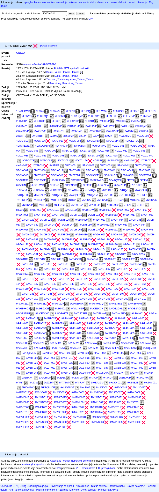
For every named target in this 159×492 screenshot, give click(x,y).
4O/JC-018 (57, 140)
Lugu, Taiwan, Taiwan (66, 75)
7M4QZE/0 (141, 190)
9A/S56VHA (128, 343)
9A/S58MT (94, 348)
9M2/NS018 (135, 417)
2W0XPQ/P (112, 131)
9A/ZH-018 (137, 358)
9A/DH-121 (40, 244)
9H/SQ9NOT (67, 387)
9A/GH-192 (100, 293)
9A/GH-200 (32, 298)
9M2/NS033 (78, 422)
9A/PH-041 (93, 328)
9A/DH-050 (86, 224)
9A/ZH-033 (50, 367)
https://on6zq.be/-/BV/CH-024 (39, 64)
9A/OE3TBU (23, 313)
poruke (113, 2)
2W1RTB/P (38, 135)
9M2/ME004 (60, 417)
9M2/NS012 (116, 417)
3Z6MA (54, 135)
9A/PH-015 (50, 318)
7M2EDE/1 (108, 190)
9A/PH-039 (58, 328)
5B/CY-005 (141, 165)
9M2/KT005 (41, 407)
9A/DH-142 (28, 249)
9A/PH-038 (40, 328)
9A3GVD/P (78, 377)
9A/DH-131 (129, 244)
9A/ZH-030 (137, 362)
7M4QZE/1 (22, 195)
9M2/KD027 (97, 397)
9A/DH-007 (58, 214)
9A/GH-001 (110, 259)
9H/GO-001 (115, 382)
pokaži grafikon (48, 45)
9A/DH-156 (135, 249)
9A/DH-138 (147, 244)
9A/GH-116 (28, 279)
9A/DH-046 (50, 224)
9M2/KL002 (97, 402)
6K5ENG (54, 185)
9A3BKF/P (27, 377)
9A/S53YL (38, 343)
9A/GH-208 (104, 298)
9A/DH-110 (103, 239)
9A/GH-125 (82, 279)
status (93, 2)
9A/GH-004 (146, 259)
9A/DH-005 (22, 214)
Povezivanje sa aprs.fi (62, 486)
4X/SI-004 (129, 160)
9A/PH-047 (58, 333)
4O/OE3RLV (93, 140)
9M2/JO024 (22, 392)
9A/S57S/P (76, 348)
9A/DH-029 (81, 219)
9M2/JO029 (59, 392)
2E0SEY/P (111, 116)
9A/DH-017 (129, 214)
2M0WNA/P (55, 126)
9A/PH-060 (75, 338)
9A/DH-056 (22, 229)
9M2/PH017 (59, 427)
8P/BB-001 (36, 209)
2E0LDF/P (150, 111)
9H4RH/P (85, 387)
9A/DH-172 (103, 254)
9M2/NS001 (79, 417)
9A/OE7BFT (80, 313)
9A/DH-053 (121, 224)
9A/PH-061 (93, 338)
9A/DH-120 (22, 244)
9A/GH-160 (22, 288)
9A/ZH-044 (32, 372)
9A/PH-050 (111, 333)
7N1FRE (109, 195)
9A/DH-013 (112, 214)
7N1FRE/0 (125, 195)
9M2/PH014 (22, 427)
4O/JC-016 (40, 140)
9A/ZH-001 (48, 353)
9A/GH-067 (104, 269)
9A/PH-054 (146, 333)
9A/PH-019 (85, 318)
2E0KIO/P (118, 111)
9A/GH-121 (46, 279)
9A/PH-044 (146, 328)
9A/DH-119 (139, 239)
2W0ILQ (125, 126)
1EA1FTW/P (23, 111)
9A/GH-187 (64, 293)
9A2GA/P (119, 372)
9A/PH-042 (111, 328)
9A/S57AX (145, 343)
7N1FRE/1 (142, 195)
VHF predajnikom (85, 468)
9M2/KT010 (96, 407)
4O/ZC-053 (58, 155)
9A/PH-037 (22, 328)
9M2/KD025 (59, 397)
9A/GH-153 (122, 283)
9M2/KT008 (59, 407)
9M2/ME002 (23, 417)
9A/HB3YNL (116, 303)
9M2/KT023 (77, 412)
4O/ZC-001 (118, 145)
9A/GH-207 (86, 298)
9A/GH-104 (130, 274)
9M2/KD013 (22, 397)
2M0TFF (38, 126)
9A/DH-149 (64, 249)
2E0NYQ (26, 116)
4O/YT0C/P (61, 145)
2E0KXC (134, 111)
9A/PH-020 (103, 318)
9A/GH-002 (128, 259)
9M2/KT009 (77, 407)
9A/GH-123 (64, 279)
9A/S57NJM (58, 348)
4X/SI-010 (38, 165)
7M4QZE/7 (75, 195)
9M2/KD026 (78, 397)
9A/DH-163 (50, 254)
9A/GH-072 (140, 269)
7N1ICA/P (27, 205)
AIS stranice (82, 486)
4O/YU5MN (80, 145)
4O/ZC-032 (121, 150)
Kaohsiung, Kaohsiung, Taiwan (66, 83)
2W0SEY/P (59, 131)
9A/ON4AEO (119, 313)
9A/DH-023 (46, 219)
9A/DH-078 (147, 229)
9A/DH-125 (76, 244)
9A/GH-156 (140, 283)
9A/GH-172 (112, 288)
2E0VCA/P (146, 116)
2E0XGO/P (40, 121)
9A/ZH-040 (137, 367)
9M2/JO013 (121, 387)
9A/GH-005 (28, 264)
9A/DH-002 (123, 209)
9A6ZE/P (48, 382)
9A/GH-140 (68, 283)
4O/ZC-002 (136, 145)
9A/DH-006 (40, 214)
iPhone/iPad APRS (107, 489)
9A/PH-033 (93, 323)
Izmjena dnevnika (24, 489)
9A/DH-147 (46, 249)
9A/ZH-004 (100, 353)
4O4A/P (97, 160)
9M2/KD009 (133, 392)
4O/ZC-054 (76, 155)
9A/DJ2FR (121, 254)
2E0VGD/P (22, 121)
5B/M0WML (145, 175)
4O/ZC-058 (112, 155)
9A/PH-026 (22, 323)
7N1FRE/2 (22, 200)
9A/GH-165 (58, 288)
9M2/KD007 (115, 392)
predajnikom (108, 468)
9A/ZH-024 (85, 362)
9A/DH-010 (76, 214)
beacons (103, 2)
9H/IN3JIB (133, 382)
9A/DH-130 (112, 244)
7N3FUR (43, 205)
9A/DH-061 (40, 229)
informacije (48, 2)
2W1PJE (144, 131)
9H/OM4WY (28, 387)
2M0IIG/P (105, 121)
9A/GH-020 (100, 264)
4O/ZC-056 (94, 155)
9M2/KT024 (96, 412)
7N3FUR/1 (59, 205)
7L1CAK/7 (38, 190)
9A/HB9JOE (42, 308)
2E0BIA (40, 111)
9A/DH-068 (76, 229)
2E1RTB (89, 121)
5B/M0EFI (128, 175)
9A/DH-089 (81, 234)
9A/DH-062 (58, 229)
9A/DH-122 (58, 244)
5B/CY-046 (22, 175)
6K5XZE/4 (103, 185)
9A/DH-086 (64, 234)
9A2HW (134, 372)
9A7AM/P (64, 382)
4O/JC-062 (75, 140)
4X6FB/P (54, 165)
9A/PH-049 (93, 333)
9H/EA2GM (97, 382)
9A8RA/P (80, 382)
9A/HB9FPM (135, 303)
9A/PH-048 (75, 333)
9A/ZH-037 (102, 367)
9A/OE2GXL (116, 308)
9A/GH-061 (68, 269)
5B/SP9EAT (77, 180)
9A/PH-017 (67, 318)
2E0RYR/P (94, 116)
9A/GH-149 (104, 283)
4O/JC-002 (143, 135)
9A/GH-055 (32, 269)
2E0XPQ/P (73, 121)
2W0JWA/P (22, 131)
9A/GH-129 (118, 279)
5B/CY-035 (92, 170)
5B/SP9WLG (97, 180)
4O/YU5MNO (99, 145)
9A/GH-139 (50, 283)
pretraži (132, 2)
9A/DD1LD (71, 209)
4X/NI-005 (113, 160)
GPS (57, 468)
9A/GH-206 (68, 298)
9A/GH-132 (136, 279)
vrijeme (73, 2)
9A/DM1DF (22, 259)
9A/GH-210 (140, 298)
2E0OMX (60, 116)
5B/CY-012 (57, 170)
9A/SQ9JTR (149, 348)
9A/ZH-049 (85, 372)
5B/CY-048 (57, 175)
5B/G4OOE (92, 175)
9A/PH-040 (75, 328)
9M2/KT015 (22, 412)
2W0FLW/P (108, 126)
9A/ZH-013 (102, 358)
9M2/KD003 (77, 392)
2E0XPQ (57, 121)
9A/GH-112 (148, 274)
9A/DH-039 (32, 224)
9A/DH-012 (94, 214)
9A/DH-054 (139, 224)
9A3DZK (61, 377)
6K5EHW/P (37, 185)
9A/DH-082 (46, 234)
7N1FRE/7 (39, 200)
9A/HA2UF (58, 303)
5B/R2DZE (40, 180)
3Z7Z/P (83, 135)
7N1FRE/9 (56, 200)
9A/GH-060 (50, 269)
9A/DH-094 (117, 234)
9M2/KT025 (114, 412)
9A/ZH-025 (102, 362)
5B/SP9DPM (58, 180)
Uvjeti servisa (88, 489)
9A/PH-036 (146, 323)
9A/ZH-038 (120, 367)
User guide (6, 486)
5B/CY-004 (123, 165)
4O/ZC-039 (22, 155)
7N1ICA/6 (151, 200)
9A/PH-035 (128, 323)
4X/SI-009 (21, 165)
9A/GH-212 (40, 303)
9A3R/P (93, 377)
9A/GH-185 (46, 293)
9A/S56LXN (109, 343)
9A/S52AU (144, 338)
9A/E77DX (40, 259)
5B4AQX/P (115, 180)
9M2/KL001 (78, 402)
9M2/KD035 (22, 402)
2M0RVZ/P (22, 126)
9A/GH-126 (100, 279)
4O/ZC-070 (147, 155)
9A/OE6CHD (42, 313)
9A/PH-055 (22, 338)
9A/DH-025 (64, 219)
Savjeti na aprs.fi (136, 486)
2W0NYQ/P (40, 131)
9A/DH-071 (112, 229)
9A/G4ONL (93, 259)
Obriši (81, 13)
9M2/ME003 (42, 417)
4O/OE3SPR (113, 140)
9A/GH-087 (76, 274)
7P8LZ (140, 205)
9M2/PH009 (134, 422)
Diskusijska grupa (38, 486)
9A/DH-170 (86, 254)
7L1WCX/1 (56, 190)
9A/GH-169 (94, 288)
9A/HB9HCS (23, 308)
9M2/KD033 (134, 397)
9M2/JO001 (102, 387)
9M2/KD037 (59, 402)
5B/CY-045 (145, 170)
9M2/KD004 (96, 392)
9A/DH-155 (117, 249)
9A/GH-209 (122, 298)
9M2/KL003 (115, 402)
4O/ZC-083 (46, 160)
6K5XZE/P (120, 185)
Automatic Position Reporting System (70, 460)
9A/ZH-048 (67, 372)
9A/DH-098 (32, 239)
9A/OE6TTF (61, 313)
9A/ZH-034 (67, 367)
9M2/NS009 (98, 417)
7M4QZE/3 (57, 195)
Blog (23, 486)
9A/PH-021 (121, 318)
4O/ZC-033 (139, 150)
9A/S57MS (40, 348)
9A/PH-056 (40, 338)
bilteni (122, 2)
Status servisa (99, 486)
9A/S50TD (110, 338)
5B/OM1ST (22, 180)
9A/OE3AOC (135, 308)
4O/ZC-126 (81, 160)
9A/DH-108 (68, 239)
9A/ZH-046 (50, 372)
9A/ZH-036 (85, 367)
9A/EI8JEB (57, 259)
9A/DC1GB (53, 209)
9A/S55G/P (56, 343)
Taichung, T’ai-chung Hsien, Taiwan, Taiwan (70, 79)
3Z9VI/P (108, 135)
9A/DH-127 (94, 244)
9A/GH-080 (58, 274)
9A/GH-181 (28, 293)
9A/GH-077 (40, 274)
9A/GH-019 (82, 264)
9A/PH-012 (32, 318)
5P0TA (130, 180)
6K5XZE (87, 185)
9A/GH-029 (118, 264)
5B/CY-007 (22, 170)
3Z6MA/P (68, 135)
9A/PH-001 (137, 313)
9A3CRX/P (45, 377)
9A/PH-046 (40, 333)
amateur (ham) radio (33, 464)
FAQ (16, 486)
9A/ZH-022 (67, 362)
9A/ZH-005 (118, 353)
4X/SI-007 (146, 160)
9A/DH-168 (68, 254)
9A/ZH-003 (83, 353)
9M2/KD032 (116, 397)
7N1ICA (72, 200)
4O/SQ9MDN (42, 145)
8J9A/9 (20, 209)
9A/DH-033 (99, 219)
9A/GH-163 (40, 288)
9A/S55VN (74, 343)
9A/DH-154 (99, 249)
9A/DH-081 (28, 234)
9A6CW (34, 382)
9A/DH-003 (141, 209)
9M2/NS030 (59, 422)
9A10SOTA (102, 372)
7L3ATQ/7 (90, 190)
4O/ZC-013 (68, 150)
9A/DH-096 (135, 234)
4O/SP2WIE (23, 145)
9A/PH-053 (128, 333)
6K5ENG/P (71, 185)
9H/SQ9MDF (48, 387)
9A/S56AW (91, 343)
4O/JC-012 (22, 140)
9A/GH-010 (46, 264)
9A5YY (20, 382)
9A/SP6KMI (130, 348)
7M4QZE (124, 190)
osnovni (83, 2)
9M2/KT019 (41, 412)
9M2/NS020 (22, 422)
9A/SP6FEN (112, 348)
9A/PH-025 (138, 318)
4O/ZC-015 (103, 150)
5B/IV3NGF (110, 175)
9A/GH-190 (82, 293)
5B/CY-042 (110, 170)
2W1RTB (21, 135)
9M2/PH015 (41, 427)
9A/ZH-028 (120, 362)
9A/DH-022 (28, 219)
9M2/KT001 (133, 402)
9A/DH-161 (32, 254)
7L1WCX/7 (73, 190)
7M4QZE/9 (93, 195)
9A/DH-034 (117, 219)
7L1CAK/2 (22, 190)
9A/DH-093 (99, 234)
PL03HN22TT (61, 68)
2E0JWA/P (102, 111)
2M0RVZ (136, 121)
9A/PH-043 (128, 328)
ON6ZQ (20, 52)
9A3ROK (108, 377)
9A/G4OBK (75, 259)
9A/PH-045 (22, 333)
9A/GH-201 (50, 298)
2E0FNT (70, 111)
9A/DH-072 (129, 229)
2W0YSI (128, 131)
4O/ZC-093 (64, 160)
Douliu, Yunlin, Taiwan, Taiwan (62, 72)
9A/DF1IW (88, 209)
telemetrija (61, 2)
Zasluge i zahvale (69, 489)
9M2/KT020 (59, 412)
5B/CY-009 (40, 170)
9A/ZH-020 (32, 362)
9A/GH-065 (86, 269)
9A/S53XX (22, 343)
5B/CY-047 (40, 175)
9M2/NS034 (97, 422)
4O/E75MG (125, 135)
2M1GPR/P (73, 126)
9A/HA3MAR (77, 303)
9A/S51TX (127, 338)
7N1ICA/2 (135, 200)
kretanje (142, 2)
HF (99, 468)
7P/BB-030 (112, 205)
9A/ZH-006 (136, 353)
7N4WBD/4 (77, 205)
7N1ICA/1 (118, 200)
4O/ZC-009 (50, 150)
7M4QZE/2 (40, 195)
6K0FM (144, 180)
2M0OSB (121, 121)
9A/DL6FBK (138, 254)
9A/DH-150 (81, 249)
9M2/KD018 (41, 397)
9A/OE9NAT (99, 313)
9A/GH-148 (86, 283)
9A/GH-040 (136, 264)
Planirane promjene (46, 489)
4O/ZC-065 (129, 155)
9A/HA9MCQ (96, 303)
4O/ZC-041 (40, 155)
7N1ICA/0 (102, 200)
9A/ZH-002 (65, 353)
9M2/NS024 (41, 422)
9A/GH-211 (22, 303)
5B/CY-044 (127, 170)
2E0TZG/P (129, 116)
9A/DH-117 (121, 239)
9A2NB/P (149, 372)
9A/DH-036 (135, 219)
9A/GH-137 (32, 283)
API (11, 489)
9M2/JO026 (41, 392)
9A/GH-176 (148, 288)
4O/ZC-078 (28, 160)
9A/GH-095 (94, 274)
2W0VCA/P (77, 131)
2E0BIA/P (55, 111)
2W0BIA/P (91, 126)
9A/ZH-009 (50, 358)
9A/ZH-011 (85, 358)
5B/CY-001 (71, 165)
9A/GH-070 (122, 269)
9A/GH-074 (22, 274)
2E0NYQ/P (43, 116)
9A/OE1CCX (96, 308)
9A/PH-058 (58, 338)
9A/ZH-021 (50, 362)
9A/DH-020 (147, 214)
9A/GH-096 (112, 274)
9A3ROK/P (125, 377)
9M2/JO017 (139, 387)
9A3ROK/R (142, 377)
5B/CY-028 (75, 170)
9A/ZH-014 (120, 358)
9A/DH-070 (94, 229)
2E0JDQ (85, 111)
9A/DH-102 (50, 239)
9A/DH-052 (103, 224)
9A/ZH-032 (32, 367)
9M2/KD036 (41, 402)
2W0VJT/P (95, 131)
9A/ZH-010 (67, 358)
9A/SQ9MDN (29, 353)
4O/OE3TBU (132, 140)
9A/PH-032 (75, 323)
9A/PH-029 (58, 323)
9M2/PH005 (116, 422)
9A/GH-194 (118, 293)
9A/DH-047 (68, 224)
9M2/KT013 (133, 407)
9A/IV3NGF (77, 308)
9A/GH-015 (64, 264)
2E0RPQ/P (77, 116)
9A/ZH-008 (32, 358)
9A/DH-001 (105, 209)
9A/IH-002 (60, 308)
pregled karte (32, 2)
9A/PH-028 (40, 323)
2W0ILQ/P (140, 126)
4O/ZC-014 (86, 150)
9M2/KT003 (22, 407)
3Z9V (96, 135)
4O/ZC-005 (32, 150)
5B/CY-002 (88, 165)
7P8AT (127, 205)
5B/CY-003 (106, 165)
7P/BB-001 (95, 205)
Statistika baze (117, 486)
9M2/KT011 (114, 407)
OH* (90, 18)
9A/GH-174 (130, 288)
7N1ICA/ (86, 200)
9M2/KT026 (133, 412)
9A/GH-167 (76, 288)
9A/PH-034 (111, 323)
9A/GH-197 (136, 293)
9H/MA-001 (150, 382)
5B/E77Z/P (75, 175)
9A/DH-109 (86, 239)
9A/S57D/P (22, 348)
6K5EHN (21, 185)
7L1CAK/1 (137, 185)
